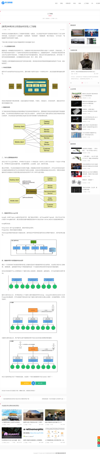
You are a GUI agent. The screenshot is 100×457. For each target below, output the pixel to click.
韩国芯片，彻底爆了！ (88, 184)
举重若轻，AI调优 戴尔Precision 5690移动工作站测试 (89, 115)
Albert (20, 391)
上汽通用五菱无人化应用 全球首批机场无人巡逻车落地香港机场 (12, 427)
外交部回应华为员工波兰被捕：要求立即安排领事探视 (12, 445)
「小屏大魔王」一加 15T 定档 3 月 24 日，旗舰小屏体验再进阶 (90, 162)
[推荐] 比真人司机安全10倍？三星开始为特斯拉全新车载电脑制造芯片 (33, 427)
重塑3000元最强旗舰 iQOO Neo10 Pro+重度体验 (89, 107)
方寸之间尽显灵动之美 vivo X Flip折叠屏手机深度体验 (90, 123)
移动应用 (84, 157)
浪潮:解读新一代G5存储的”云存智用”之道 (52, 403)
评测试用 (68, 3)
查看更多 (48, 18)
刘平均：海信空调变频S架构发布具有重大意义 (83, 72)
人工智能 (86, 3)
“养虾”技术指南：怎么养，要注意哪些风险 (89, 193)
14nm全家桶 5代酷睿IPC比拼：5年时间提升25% (89, 138)
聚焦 (61, 3)
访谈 (72, 74)
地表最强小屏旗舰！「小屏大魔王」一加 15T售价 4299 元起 (90, 154)
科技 (74, 3)
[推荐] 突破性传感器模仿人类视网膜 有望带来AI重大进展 (33, 445)
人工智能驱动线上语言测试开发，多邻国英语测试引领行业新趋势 (55, 445)
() (26, 383)
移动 (80, 3)
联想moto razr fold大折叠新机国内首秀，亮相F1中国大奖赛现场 (90, 178)
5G (92, 3)
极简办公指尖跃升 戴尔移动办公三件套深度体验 (90, 99)
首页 (56, 3)
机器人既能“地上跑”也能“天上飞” (53, 427)
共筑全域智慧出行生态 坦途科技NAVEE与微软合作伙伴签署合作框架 (90, 170)
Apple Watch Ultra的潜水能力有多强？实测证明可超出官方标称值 (90, 131)
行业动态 (84, 165)
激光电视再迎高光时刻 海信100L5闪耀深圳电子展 (16, 403)
